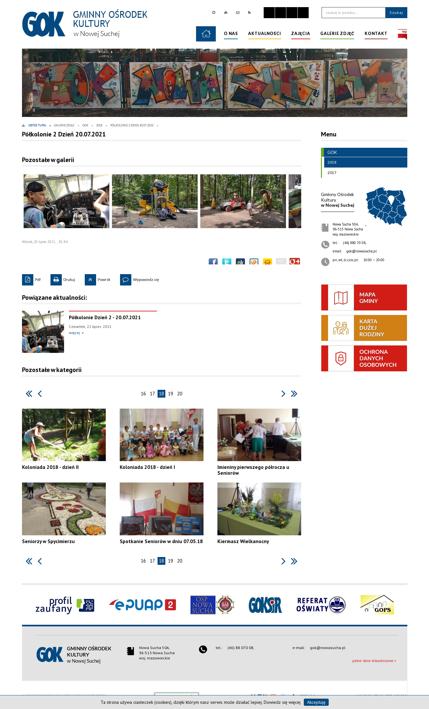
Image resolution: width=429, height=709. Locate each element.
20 (179, 393)
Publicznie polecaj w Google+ (295, 263)
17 (152, 393)
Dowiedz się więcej (282, 702)
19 (170, 393)
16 (143, 393)
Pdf (31, 278)
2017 (330, 173)
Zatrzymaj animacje (269, 12)
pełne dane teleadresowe (372, 660)
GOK (329, 152)
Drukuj (62, 278)
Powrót (97, 278)
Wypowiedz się (139, 278)
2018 (330, 162)
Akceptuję (316, 702)
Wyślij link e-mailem (281, 263)
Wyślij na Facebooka (213, 263)
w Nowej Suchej (337, 200)
